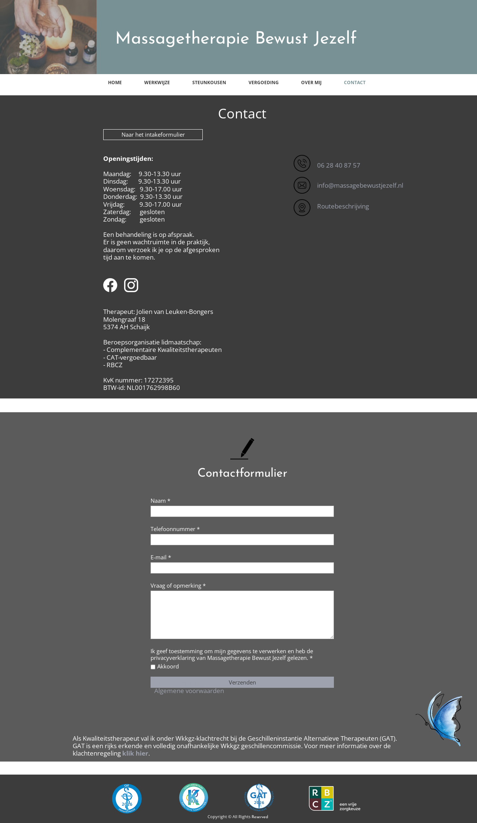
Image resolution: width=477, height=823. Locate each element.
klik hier (135, 753)
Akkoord (168, 666)
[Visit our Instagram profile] (131, 285)
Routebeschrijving (343, 206)
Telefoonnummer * (175, 529)
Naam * (160, 500)
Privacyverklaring (178, 683)
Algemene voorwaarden (189, 690)
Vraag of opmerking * (178, 585)
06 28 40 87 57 (338, 165)
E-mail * (161, 557)
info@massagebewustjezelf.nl (360, 185)
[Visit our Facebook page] (110, 285)
